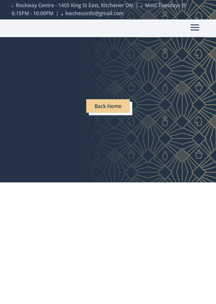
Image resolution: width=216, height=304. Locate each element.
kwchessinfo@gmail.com (95, 13)
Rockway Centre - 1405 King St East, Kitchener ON (74, 5)
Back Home (108, 106)
